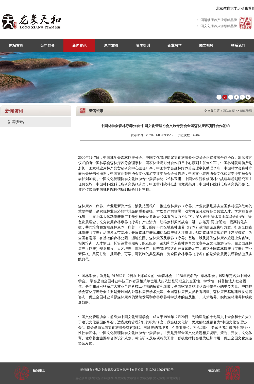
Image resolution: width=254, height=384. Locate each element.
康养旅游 (111, 45)
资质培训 (143, 45)
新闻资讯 (79, 45)
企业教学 (174, 45)
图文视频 (206, 45)
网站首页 (16, 45)
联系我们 (238, 45)
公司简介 (48, 45)
